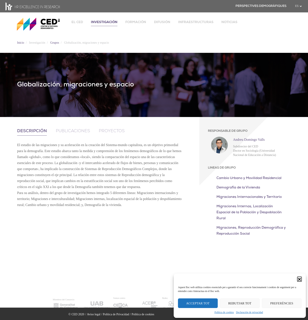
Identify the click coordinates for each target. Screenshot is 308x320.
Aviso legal (93, 314)
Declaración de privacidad (249, 312)
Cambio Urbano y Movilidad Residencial (248, 178)
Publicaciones (73, 131)
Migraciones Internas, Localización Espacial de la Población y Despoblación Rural (249, 212)
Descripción (32, 131)
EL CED (77, 22)
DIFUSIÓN (162, 22)
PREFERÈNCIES (281, 303)
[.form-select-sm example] (298, 6)
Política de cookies (224, 312)
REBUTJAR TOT (239, 303)
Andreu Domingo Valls (249, 139)
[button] (299, 279)
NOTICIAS (229, 22)
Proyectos (113, 131)
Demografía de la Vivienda (238, 187)
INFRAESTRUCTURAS (195, 22)
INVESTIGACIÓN (104, 22)
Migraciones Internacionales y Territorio (249, 197)
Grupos (54, 42)
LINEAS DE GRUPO (222, 167)
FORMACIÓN (135, 22)
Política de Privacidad (116, 314)
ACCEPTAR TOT (198, 303)
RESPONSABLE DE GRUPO (227, 131)
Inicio (20, 42)
